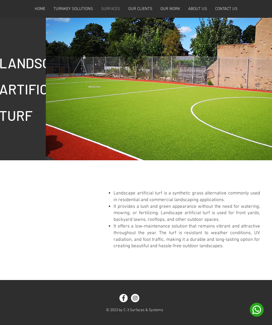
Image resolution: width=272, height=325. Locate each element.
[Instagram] (135, 298)
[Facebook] (123, 298)
